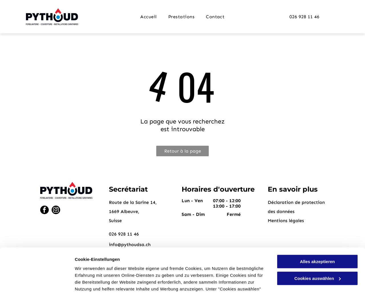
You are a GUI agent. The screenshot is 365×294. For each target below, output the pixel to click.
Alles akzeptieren (317, 219)
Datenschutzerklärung (140, 267)
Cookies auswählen (95, 282)
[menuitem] (148, 17)
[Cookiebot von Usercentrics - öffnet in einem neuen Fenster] (37, 283)
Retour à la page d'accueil (182, 152)
